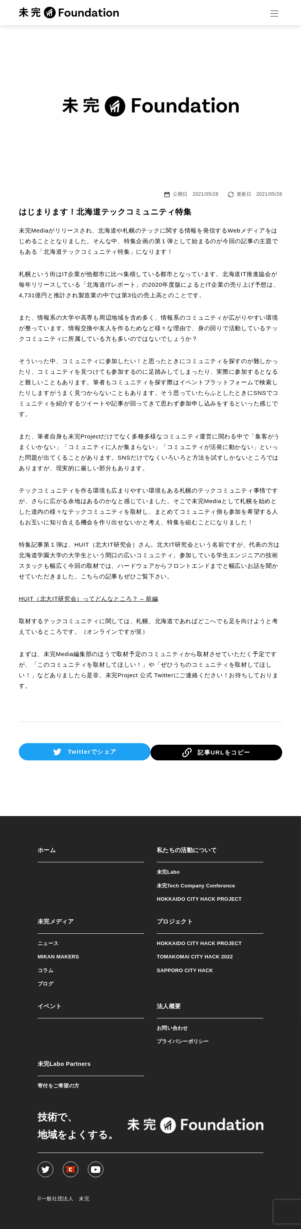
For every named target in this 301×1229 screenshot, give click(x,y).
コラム (45, 968)
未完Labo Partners (64, 1061)
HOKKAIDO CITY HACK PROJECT (199, 897)
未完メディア (56, 919)
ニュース (48, 941)
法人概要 (169, 1004)
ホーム (47, 848)
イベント (50, 1004)
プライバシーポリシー (183, 1040)
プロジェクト (175, 919)
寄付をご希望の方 (58, 1084)
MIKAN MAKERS (58, 955)
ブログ (45, 982)
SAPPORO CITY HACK (185, 968)
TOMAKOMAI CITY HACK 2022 (195, 955)
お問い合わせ (172, 1026)
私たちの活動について (187, 848)
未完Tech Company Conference (196, 884)
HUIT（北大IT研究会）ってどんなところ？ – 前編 (88, 598)
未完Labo (168, 870)
